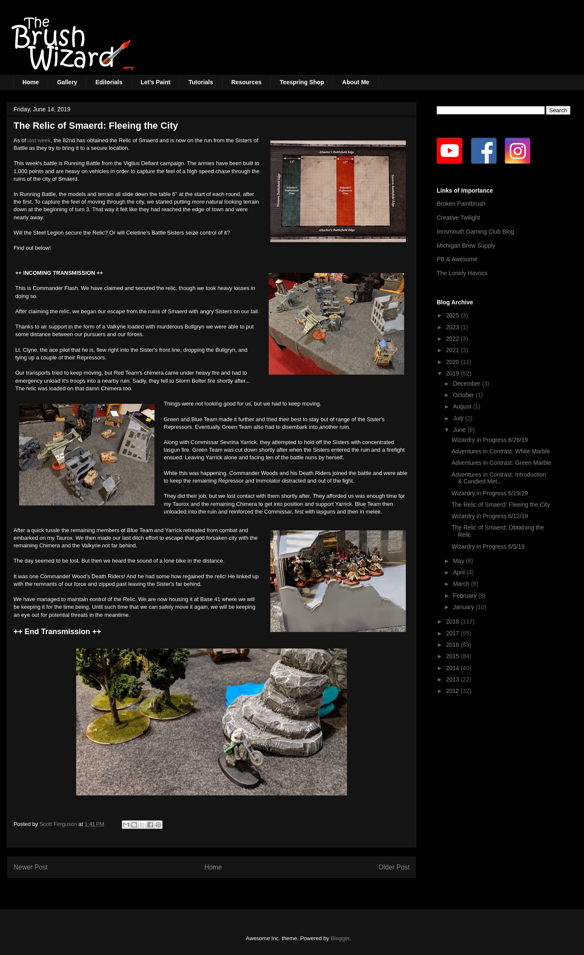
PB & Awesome (457, 259)
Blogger (340, 938)
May (459, 561)
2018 (453, 621)
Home (30, 82)
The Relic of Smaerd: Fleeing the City (501, 504)
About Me (355, 82)
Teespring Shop (302, 82)
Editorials (108, 82)
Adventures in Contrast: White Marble (501, 451)
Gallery (67, 82)
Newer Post (31, 867)
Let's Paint (155, 82)
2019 (453, 373)
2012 (453, 690)
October (464, 395)
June (460, 429)
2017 (453, 633)
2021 (453, 350)
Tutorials (200, 82)
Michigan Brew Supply (466, 245)
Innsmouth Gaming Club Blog (475, 231)
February (465, 595)
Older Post (394, 867)
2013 (453, 679)
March (462, 583)
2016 (453, 644)
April (459, 572)
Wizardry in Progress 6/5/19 (488, 546)
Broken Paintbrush (461, 203)
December (467, 383)
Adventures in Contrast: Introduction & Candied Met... (499, 478)
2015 (453, 656)
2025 (453, 315)
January (464, 607)
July (459, 418)
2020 (453, 362)
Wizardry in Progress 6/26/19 (490, 439)
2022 (453, 338)
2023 (453, 327)
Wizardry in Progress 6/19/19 (490, 493)
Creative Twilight (458, 217)
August (463, 406)
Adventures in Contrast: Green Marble (501, 462)
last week (39, 140)
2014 (453, 668)
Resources (246, 82)
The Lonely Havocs (462, 273)
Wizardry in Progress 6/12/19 (490, 516)
